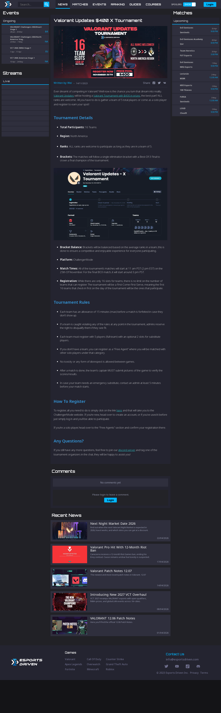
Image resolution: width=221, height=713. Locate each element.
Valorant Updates (64, 112)
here (119, 427)
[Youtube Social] (177, 699)
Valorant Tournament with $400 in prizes (116, 112)
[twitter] (159, 99)
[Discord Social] (187, 699)
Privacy (194, 705)
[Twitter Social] (166, 699)
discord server (126, 466)
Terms (204, 705)
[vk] (164, 99)
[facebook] (153, 99)
